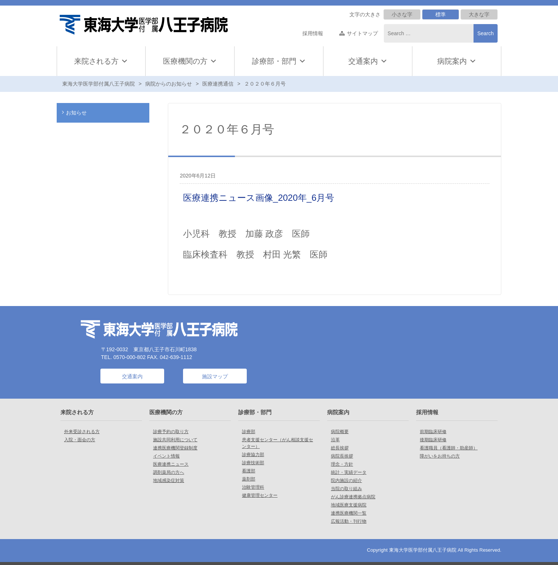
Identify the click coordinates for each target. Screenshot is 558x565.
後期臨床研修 (433, 439)
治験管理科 (253, 487)
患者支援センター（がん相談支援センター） (277, 443)
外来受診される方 (82, 431)
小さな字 (402, 14)
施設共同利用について (175, 439)
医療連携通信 (217, 84)
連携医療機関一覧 (348, 513)
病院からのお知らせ (168, 84)
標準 (440, 14)
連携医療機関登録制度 (175, 448)
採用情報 (312, 33)
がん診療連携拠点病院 (353, 496)
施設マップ (215, 376)
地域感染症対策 (168, 480)
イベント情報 (166, 456)
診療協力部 (253, 454)
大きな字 (479, 14)
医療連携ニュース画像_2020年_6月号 (258, 198)
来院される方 (101, 61)
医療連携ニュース (171, 464)
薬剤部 (248, 479)
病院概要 (340, 431)
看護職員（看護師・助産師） (449, 448)
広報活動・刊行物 (348, 521)
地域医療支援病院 (348, 505)
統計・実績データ (348, 472)
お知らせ (76, 113)
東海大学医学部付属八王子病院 (98, 84)
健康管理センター (260, 495)
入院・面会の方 (79, 439)
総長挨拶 (340, 448)
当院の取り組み (346, 488)
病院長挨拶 (342, 456)
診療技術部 (253, 462)
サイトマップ (362, 33)
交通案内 (363, 61)
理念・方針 (342, 464)
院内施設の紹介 (346, 480)
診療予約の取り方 (171, 431)
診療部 (248, 431)
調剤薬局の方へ (168, 472)
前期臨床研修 (433, 431)
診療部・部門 (279, 61)
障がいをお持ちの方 (440, 456)
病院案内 (456, 61)
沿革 (335, 439)
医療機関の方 (190, 61)
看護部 (248, 470)
